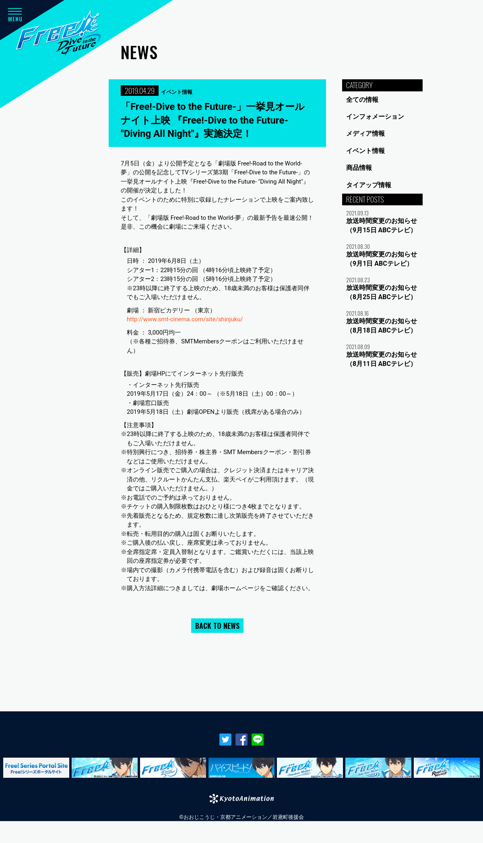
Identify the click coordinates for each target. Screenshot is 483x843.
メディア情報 (365, 133)
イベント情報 (365, 151)
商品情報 (359, 167)
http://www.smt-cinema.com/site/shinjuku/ (185, 319)
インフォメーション (375, 116)
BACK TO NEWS (217, 625)
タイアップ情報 (368, 185)
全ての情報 (362, 99)
